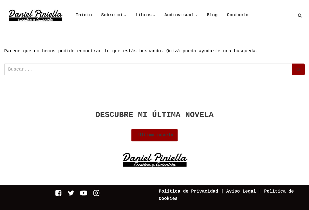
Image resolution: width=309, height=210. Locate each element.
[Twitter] (71, 193)
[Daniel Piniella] (35, 15)
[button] (125, 15)
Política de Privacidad (188, 191)
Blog (212, 15)
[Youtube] (84, 193)
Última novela (154, 135)
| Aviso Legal (237, 191)
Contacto (237, 15)
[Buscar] (300, 15)
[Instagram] (96, 193)
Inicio (84, 15)
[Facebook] (58, 193)
